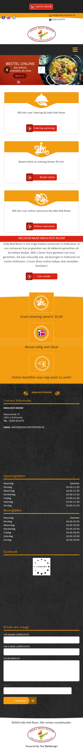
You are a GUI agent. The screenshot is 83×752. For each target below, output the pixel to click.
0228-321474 (58, 19)
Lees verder (44, 276)
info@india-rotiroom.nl (63, 15)
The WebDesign (49, 746)
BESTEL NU (20, 75)
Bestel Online (44, 6)
